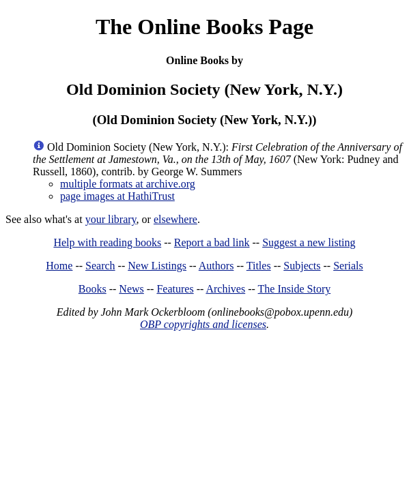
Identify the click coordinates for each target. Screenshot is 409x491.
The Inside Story (294, 289)
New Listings (157, 265)
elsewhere (175, 219)
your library (111, 219)
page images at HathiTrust (117, 196)
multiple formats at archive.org (127, 184)
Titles (258, 265)
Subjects (301, 265)
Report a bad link (212, 242)
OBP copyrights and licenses (203, 324)
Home (59, 265)
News (131, 289)
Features (174, 289)
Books (93, 289)
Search (100, 265)
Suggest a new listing (308, 242)
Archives (225, 289)
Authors (216, 265)
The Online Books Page (204, 26)
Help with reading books (107, 242)
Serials (348, 265)
